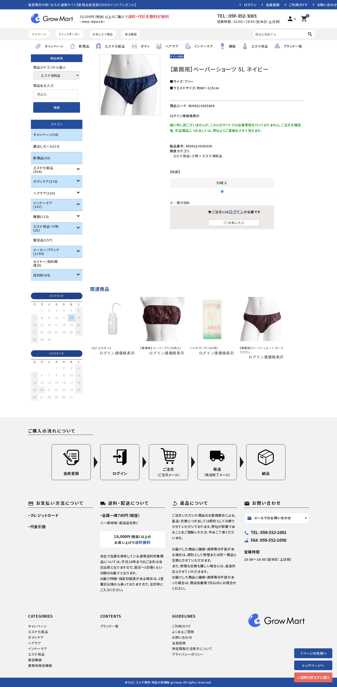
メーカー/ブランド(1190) (46, 251)
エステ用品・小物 (185, 155)
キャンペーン (37, 626)
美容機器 (35, 659)
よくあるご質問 (183, 631)
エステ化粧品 (38, 631)
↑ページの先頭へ (313, 653)
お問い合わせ (327, 4)
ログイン (250, 4)
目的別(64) (41, 275)
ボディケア (36, 637)
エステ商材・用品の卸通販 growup (159, 682)
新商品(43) (41, 158)
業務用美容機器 (40, 665)
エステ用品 (36, 654)
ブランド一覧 (109, 626)
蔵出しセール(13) (46, 146)
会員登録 (273, 4)
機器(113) (41, 216)
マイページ (39, 34)
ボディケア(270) (45, 181)
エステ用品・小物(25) (46, 228)
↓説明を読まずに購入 (313, 677)
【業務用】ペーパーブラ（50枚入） (161, 348)
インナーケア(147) (42, 205)
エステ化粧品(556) (43, 169)
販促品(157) (42, 240)
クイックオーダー (70, 34)
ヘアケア (34, 643)
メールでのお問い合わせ (269, 518)
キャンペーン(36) (46, 134)
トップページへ (313, 665)
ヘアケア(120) (44, 193)
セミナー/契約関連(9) (45, 263)
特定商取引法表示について (192, 648)
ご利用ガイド (298, 4)
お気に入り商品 (102, 34)
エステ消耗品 (212, 155)
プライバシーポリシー (188, 654)
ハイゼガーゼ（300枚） (204, 348)
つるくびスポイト (101, 348)
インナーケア (37, 648)
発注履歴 (131, 34)
